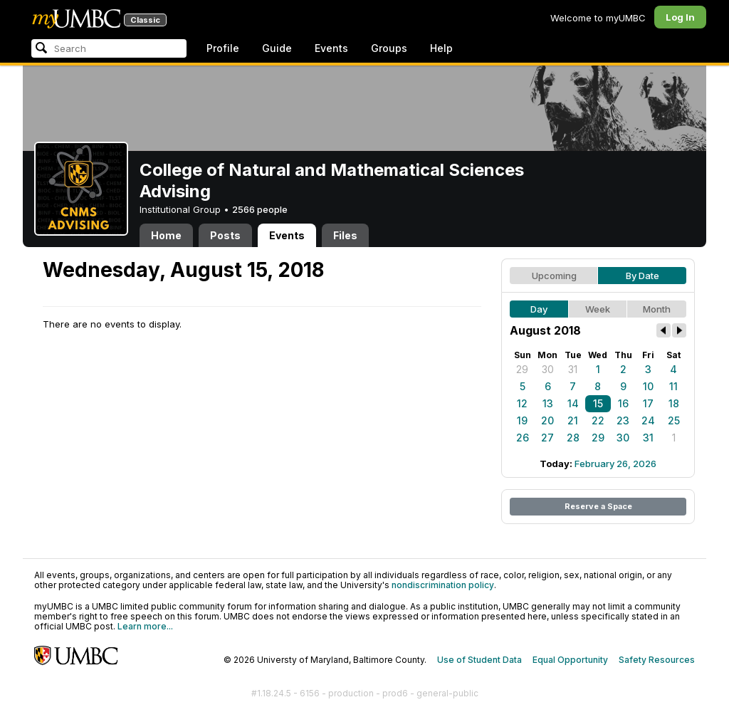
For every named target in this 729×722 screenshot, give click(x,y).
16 (623, 403)
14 (573, 403)
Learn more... (145, 626)
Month (657, 309)
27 (547, 437)
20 (547, 420)
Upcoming (554, 275)
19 (522, 420)
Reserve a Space (598, 506)
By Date (642, 275)
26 (522, 437)
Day (538, 309)
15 (598, 403)
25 (674, 420)
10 (648, 386)
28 (573, 437)
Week (597, 309)
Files (345, 235)
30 (548, 369)
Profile (222, 48)
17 (648, 403)
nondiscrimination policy (443, 585)
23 (623, 420)
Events (331, 48)
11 (673, 386)
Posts (225, 235)
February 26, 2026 (615, 463)
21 (572, 420)
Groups (389, 48)
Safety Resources (657, 659)
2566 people (260, 209)
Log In (680, 17)
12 (522, 403)
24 (648, 420)
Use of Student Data (479, 659)
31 (572, 369)
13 (547, 403)
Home (166, 235)
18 (673, 403)
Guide (277, 48)
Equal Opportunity (570, 659)
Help (441, 48)
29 (522, 369)
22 (598, 420)
